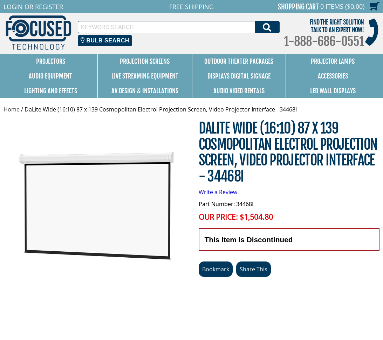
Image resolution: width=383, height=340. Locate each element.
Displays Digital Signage (239, 76)
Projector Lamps (333, 61)
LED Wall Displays (333, 91)
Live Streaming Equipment (144, 76)
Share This (253, 269)
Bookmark (215, 269)
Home (12, 109)
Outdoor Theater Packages (238, 61)
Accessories (333, 76)
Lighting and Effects (50, 91)
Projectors (50, 61)
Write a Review (218, 192)
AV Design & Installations (144, 91)
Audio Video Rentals (239, 91)
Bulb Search (105, 40)
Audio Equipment (50, 76)
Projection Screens (145, 61)
